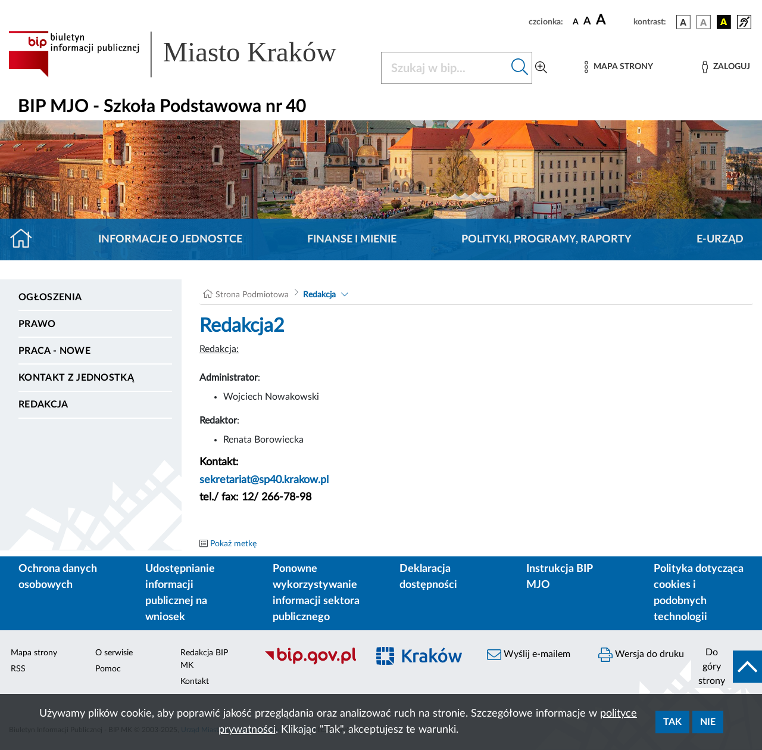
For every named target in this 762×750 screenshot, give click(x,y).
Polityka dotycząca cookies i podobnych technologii (699, 593)
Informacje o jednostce (170, 239)
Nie (708, 722)
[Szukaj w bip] (520, 68)
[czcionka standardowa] (576, 21)
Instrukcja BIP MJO (559, 577)
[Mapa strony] (618, 67)
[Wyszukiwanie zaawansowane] (541, 68)
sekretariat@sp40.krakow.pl (264, 480)
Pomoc (108, 669)
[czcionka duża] (613, 20)
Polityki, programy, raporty (546, 239)
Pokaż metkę (233, 544)
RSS (18, 669)
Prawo (37, 324)
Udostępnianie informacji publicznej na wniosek (180, 593)
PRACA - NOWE (54, 351)
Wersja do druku (641, 655)
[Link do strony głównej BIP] (187, 54)
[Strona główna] (26, 239)
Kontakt (194, 681)
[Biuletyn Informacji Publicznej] (310, 663)
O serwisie (114, 653)
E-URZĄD (720, 239)
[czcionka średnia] (587, 22)
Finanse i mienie (351, 239)
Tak (672, 722)
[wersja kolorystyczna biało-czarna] (704, 22)
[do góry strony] (726, 666)
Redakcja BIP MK (204, 659)
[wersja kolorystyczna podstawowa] (683, 22)
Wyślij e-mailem (528, 655)
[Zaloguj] (725, 67)
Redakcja (43, 404)
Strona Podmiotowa (252, 295)
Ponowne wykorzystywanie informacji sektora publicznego (316, 593)
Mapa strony (34, 653)
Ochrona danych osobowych (57, 577)
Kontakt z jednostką (76, 377)
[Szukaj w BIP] (444, 68)
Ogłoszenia (50, 297)
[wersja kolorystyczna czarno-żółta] (724, 22)
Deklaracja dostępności (428, 577)
